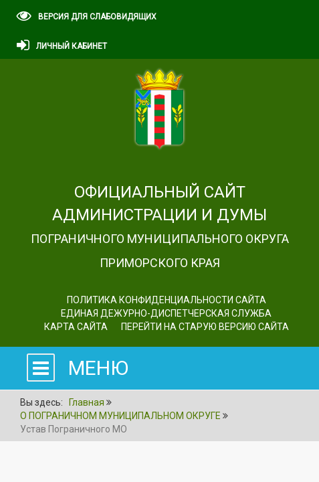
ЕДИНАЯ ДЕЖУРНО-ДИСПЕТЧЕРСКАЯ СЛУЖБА (166, 313)
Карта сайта (76, 326)
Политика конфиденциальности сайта (166, 300)
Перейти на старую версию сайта (205, 326)
